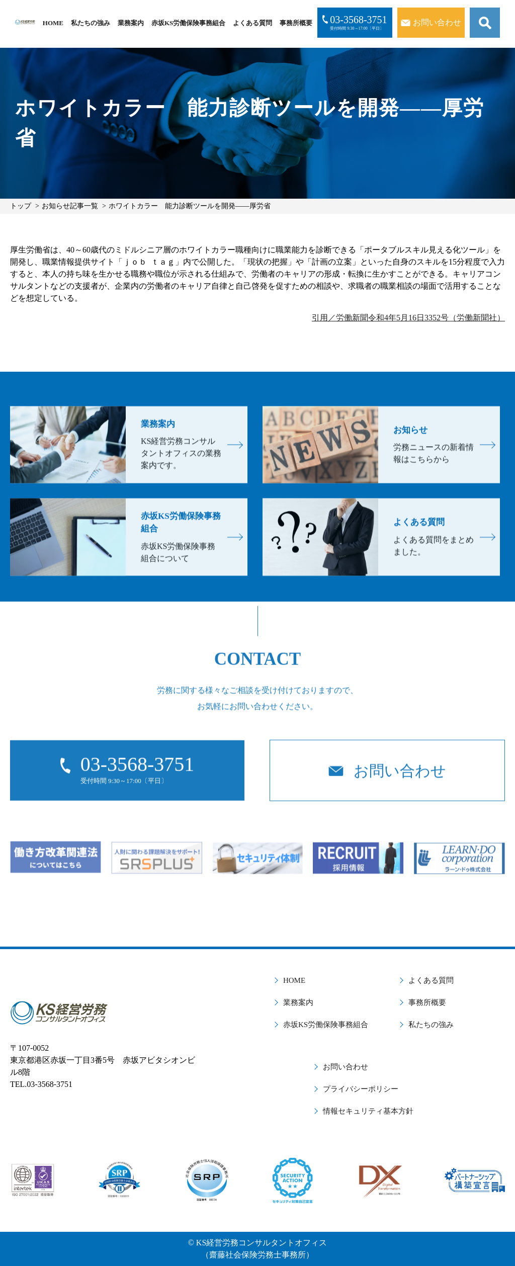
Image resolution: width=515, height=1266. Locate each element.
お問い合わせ (345, 1067)
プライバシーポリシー (360, 1089)
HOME (53, 23)
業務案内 (131, 23)
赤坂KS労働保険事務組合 (188, 23)
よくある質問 (252, 23)
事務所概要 (296, 23)
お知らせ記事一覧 (70, 206)
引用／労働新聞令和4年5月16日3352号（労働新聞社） (408, 317)
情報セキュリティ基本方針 (368, 1111)
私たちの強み (90, 23)
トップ (20, 206)
